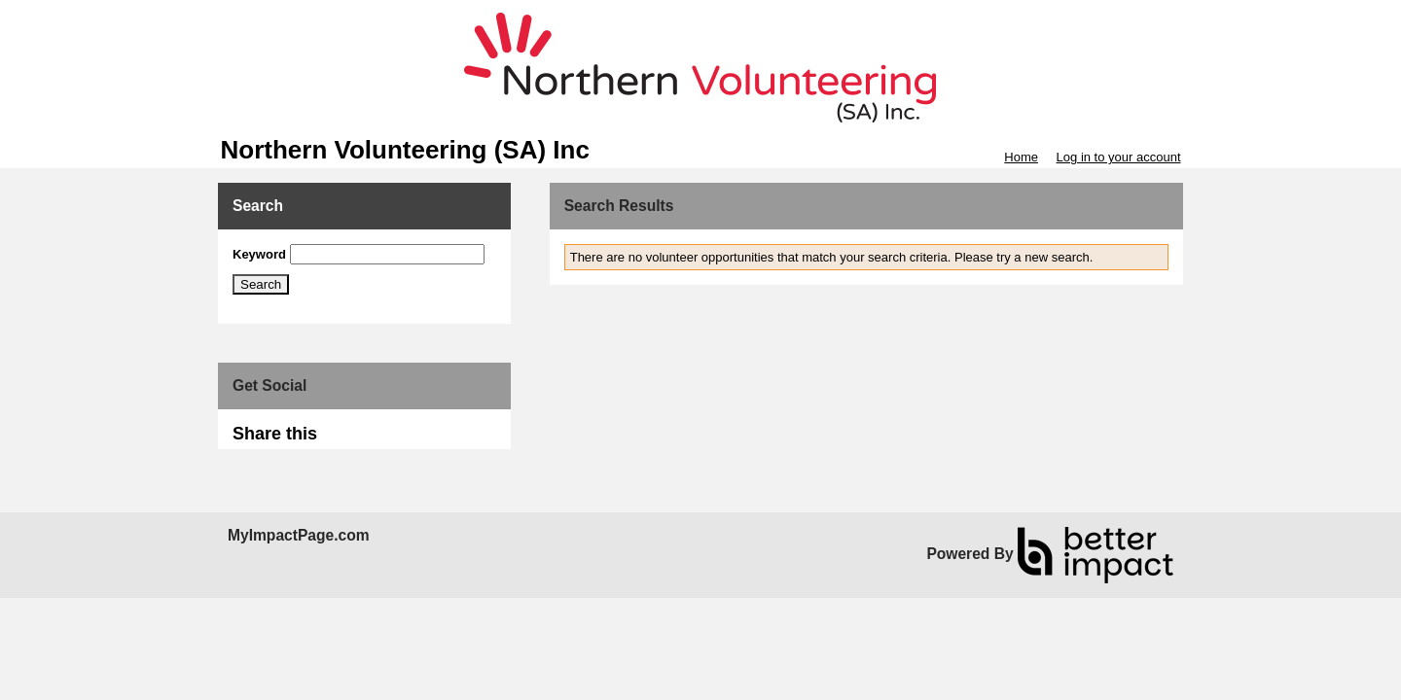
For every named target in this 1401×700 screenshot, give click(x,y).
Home (1021, 157)
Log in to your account (1119, 157)
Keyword (259, 254)
